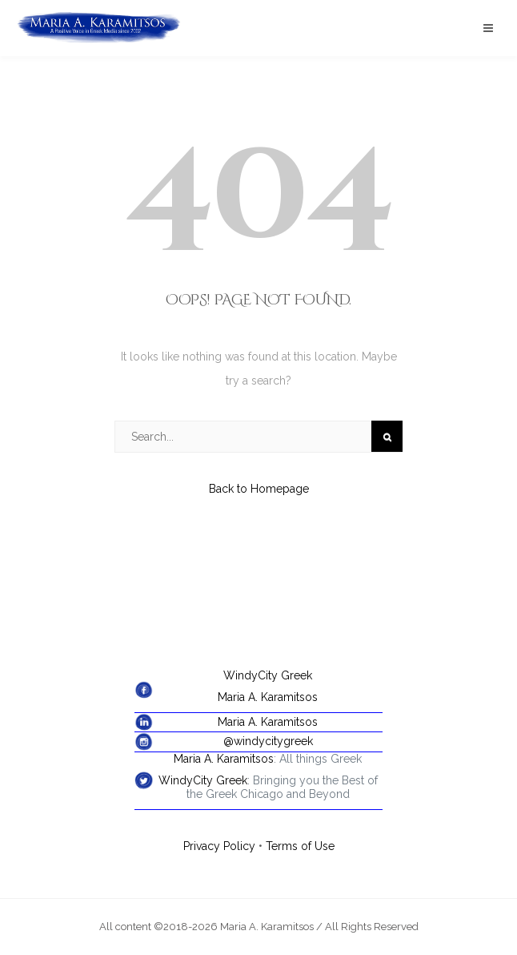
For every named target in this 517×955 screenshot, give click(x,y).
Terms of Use (300, 846)
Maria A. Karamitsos (268, 697)
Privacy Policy (219, 846)
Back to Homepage (259, 488)
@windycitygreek (268, 741)
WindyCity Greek (267, 675)
